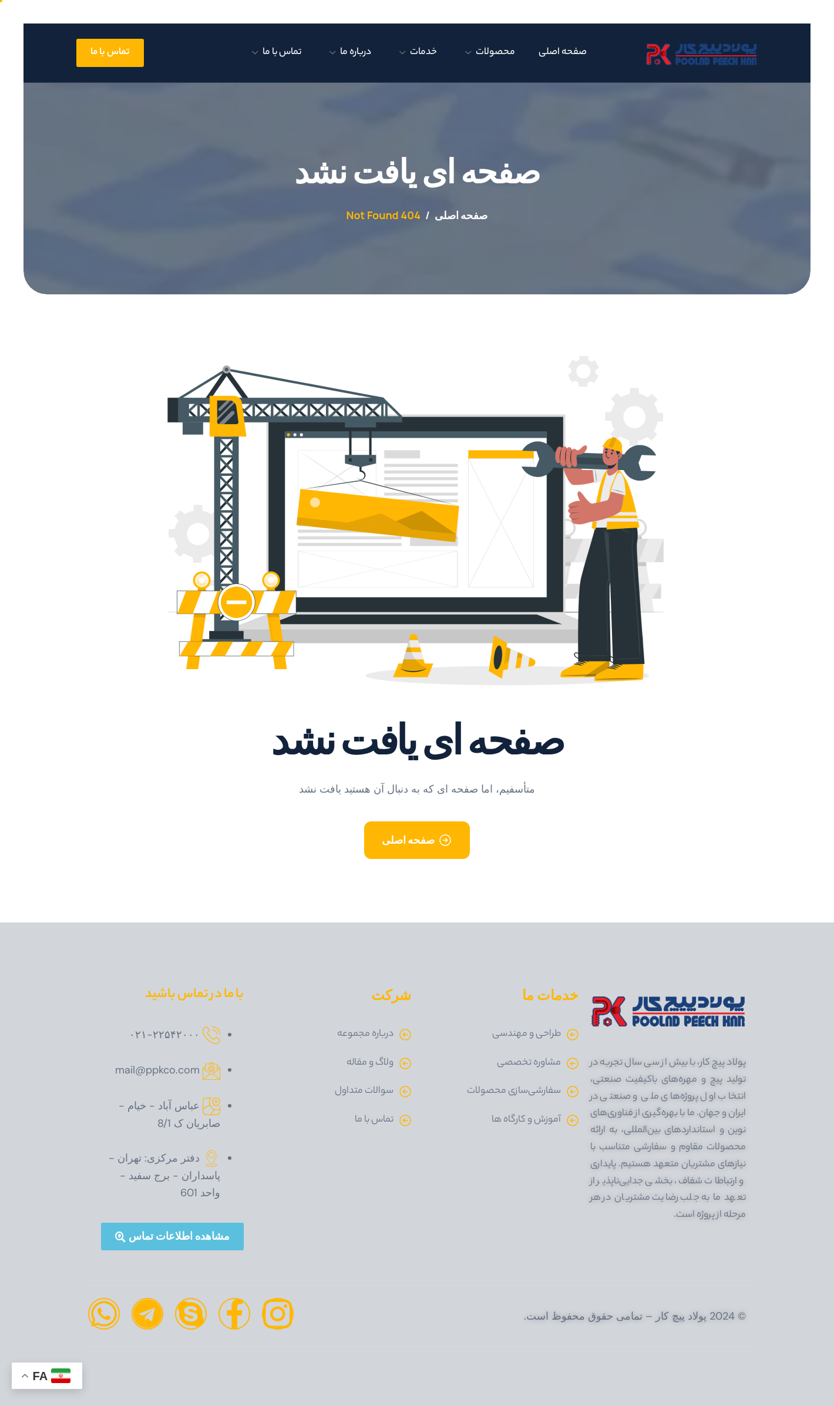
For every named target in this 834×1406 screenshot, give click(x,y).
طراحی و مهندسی (526, 1034)
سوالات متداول (364, 1091)
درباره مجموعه (365, 1034)
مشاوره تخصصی (529, 1063)
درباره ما (350, 53)
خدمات (418, 53)
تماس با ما (276, 53)
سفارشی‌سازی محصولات (514, 1091)
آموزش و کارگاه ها (526, 1120)
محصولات (490, 53)
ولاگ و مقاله (370, 1063)
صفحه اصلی (563, 53)
